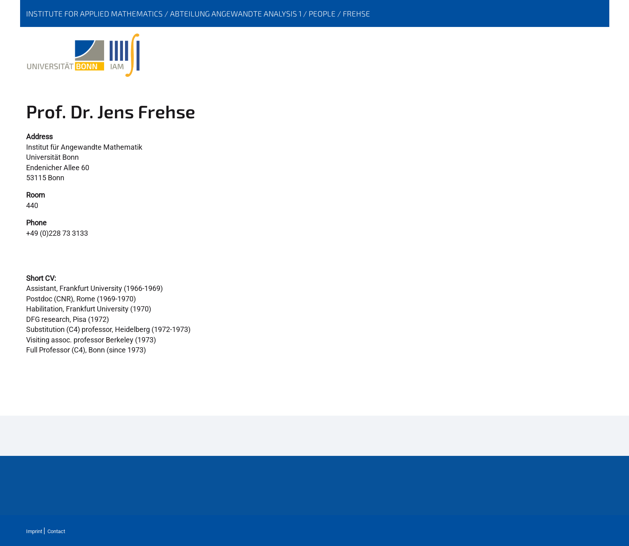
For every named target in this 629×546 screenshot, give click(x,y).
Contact (56, 531)
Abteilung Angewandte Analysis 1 (236, 13)
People (323, 13)
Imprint (34, 531)
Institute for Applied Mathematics (95, 13)
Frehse (356, 13)
